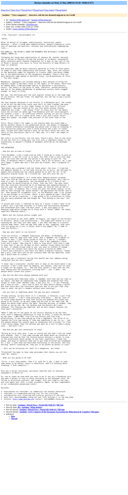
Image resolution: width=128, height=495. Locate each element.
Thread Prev (26, 10)
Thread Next (38, 10)
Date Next (16, 10)
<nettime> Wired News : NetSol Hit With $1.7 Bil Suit (40, 478)
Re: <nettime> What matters (30, 480)
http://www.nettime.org (23, 472)
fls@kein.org (31, 24)
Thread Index (61, 10)
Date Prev (6, 10)
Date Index (49, 10)
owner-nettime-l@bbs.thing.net (25, 29)
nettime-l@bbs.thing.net (19, 20)
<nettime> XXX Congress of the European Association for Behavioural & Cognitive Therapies (59, 485)
